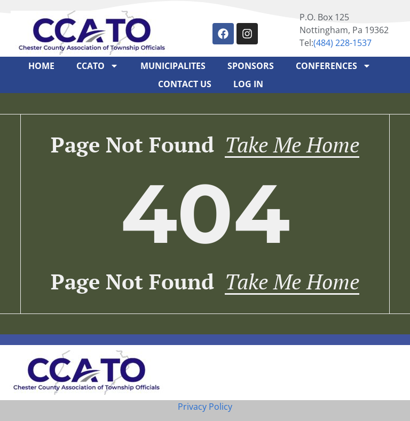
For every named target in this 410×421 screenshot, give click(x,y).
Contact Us (184, 84)
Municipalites (173, 66)
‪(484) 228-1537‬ (342, 43)
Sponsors (250, 66)
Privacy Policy (205, 406)
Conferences (333, 66)
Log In (248, 84)
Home (41, 66)
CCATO (97, 66)
